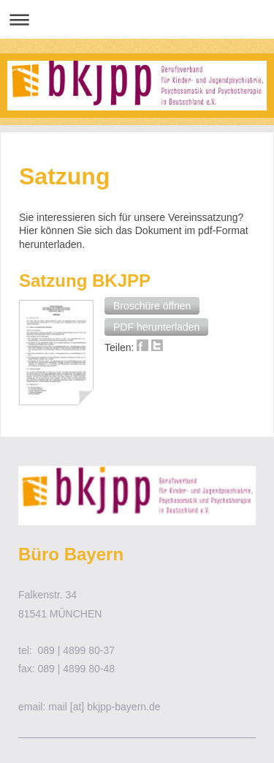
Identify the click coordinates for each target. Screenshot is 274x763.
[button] (151, 306)
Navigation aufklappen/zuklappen (137, 19)
